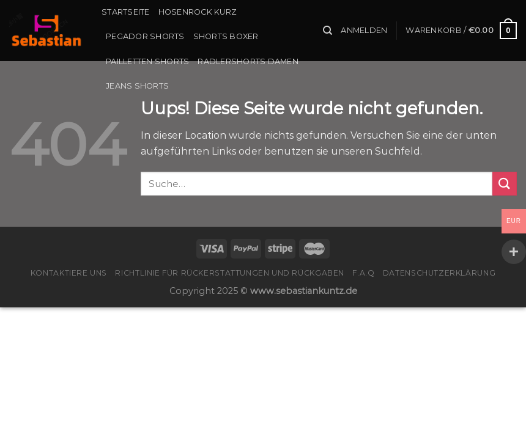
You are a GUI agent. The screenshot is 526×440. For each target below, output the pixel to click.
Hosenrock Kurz (197, 11)
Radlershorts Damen (248, 61)
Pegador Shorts (145, 36)
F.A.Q (363, 272)
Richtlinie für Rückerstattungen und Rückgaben (229, 272)
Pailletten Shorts (147, 61)
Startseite (126, 11)
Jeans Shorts (137, 85)
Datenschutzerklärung (439, 272)
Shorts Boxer (226, 36)
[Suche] (327, 30)
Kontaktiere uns (69, 272)
